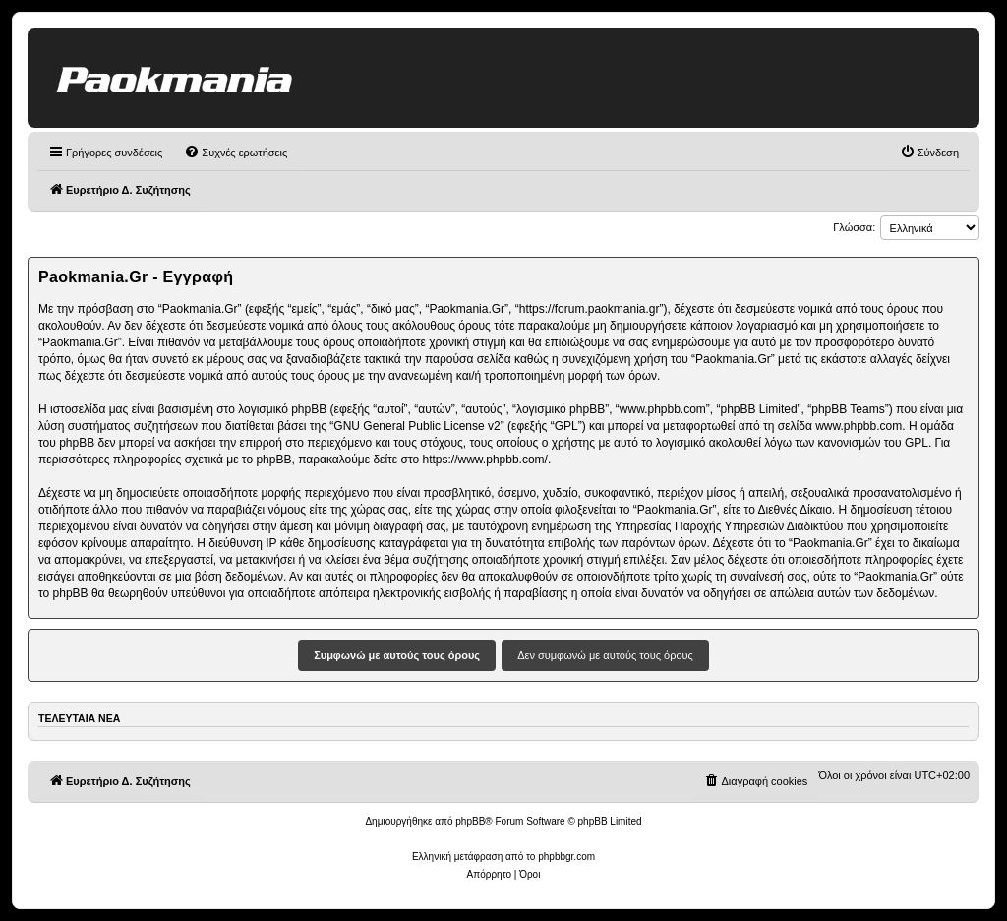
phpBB (470, 821)
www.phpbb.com (858, 426)
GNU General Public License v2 (416, 426)
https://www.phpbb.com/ (485, 459)
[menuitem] (235, 152)
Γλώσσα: (854, 227)
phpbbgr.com (566, 856)
